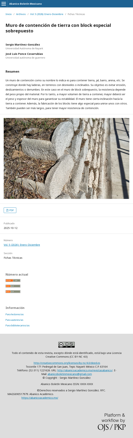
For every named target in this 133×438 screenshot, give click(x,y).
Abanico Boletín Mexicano (25, 3)
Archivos (21, 14)
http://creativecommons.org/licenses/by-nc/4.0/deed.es (67, 363)
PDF (11, 210)
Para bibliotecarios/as (18, 325)
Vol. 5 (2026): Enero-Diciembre (46, 14)
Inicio (9, 14)
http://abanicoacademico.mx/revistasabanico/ (85, 370)
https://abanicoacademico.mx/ (39, 397)
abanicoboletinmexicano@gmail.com (70, 374)
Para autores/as (14, 320)
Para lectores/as (15, 314)
